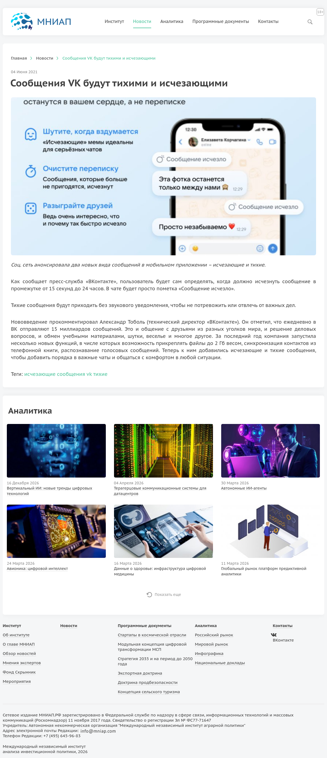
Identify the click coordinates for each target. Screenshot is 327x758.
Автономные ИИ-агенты (244, 488)
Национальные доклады (220, 662)
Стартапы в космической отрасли (152, 634)
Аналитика (171, 21)
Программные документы (220, 21)
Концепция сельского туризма (149, 691)
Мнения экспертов (22, 662)
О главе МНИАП (19, 644)
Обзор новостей (19, 653)
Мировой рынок (211, 644)
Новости (142, 21)
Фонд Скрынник (19, 672)
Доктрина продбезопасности (148, 682)
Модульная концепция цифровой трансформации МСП (152, 647)
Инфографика (209, 653)
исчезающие (40, 374)
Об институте (16, 634)
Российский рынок (214, 634)
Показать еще (168, 594)
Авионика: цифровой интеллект (37, 568)
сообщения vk (74, 374)
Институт (114, 21)
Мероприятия (17, 681)
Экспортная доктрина (140, 673)
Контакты (268, 21)
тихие (100, 374)
